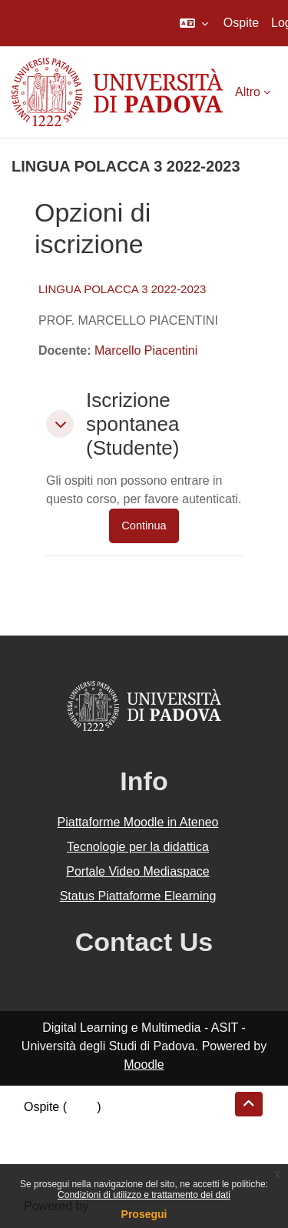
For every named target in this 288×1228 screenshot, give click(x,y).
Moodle (144, 1064)
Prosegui (144, 1214)
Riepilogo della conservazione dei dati (127, 1125)
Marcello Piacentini (145, 350)
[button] (193, 23)
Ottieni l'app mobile (76, 1162)
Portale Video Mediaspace (138, 871)
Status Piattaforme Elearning (138, 896)
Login (82, 1106)
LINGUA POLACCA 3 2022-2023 (122, 288)
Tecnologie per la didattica (138, 846)
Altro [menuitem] (247, 91)
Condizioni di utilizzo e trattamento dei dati (144, 1195)
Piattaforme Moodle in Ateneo (138, 822)
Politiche (47, 1143)
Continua (143, 525)
